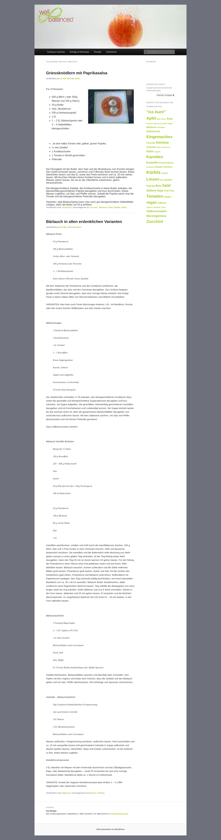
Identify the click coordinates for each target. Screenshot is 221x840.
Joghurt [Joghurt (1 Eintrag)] (157, 152)
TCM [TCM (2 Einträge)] (166, 190)
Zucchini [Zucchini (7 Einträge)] (154, 221)
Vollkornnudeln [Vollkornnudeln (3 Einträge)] (156, 211)
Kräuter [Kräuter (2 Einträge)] (159, 167)
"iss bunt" (93, 207)
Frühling (100, 793)
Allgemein (66, 793)
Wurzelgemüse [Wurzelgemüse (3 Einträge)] (156, 215)
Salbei (124, 207)
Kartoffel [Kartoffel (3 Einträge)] (152, 162)
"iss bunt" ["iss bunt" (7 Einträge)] (156, 112)
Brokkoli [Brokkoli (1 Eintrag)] (164, 123)
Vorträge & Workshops (79, 52)
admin (77, 79)
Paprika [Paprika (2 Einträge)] (150, 186)
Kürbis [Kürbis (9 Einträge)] (153, 172)
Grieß (110, 207)
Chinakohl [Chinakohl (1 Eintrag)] (161, 127)
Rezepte (97, 52)
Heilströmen (111, 52)
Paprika (117, 207)
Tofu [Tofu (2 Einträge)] (171, 190)
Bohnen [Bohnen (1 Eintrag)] (157, 123)
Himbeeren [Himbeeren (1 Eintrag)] (166, 147)
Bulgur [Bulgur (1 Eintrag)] (170, 123)
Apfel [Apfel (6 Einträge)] (151, 118)
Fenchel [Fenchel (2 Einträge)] (150, 142)
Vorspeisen (66, 207)
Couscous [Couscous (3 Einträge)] (153, 131)
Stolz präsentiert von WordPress (110, 829)
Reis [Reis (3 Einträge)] (158, 185)
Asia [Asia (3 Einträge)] (170, 118)
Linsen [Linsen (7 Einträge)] (152, 179)
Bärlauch (103, 207)
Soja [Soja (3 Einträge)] (160, 190)
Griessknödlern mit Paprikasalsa (76, 73)
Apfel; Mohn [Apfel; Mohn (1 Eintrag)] (161, 119)
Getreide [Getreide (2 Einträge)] (151, 147)
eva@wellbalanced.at (119, 814)
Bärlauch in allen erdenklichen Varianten (84, 221)
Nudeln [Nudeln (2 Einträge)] (168, 179)
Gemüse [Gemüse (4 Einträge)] (162, 142)
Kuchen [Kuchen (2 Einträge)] (168, 167)
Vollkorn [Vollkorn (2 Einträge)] (162, 203)
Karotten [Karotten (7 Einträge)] (154, 157)
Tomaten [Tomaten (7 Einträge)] (154, 196)
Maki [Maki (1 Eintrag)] (162, 180)
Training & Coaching (56, 52)
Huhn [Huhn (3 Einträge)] (150, 151)
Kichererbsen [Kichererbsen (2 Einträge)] (166, 162)
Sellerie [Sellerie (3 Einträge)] (151, 190)
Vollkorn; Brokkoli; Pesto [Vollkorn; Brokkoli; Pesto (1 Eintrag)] (156, 207)
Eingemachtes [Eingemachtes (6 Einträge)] (159, 137)
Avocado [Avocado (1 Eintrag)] (149, 123)
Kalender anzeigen (165, 95)
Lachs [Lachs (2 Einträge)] (164, 173)
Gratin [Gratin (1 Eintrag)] (159, 147)
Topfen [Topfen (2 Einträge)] (167, 196)
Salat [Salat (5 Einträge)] (166, 185)
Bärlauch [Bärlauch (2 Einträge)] (151, 127)
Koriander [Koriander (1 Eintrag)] (150, 167)
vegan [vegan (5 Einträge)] (151, 202)
